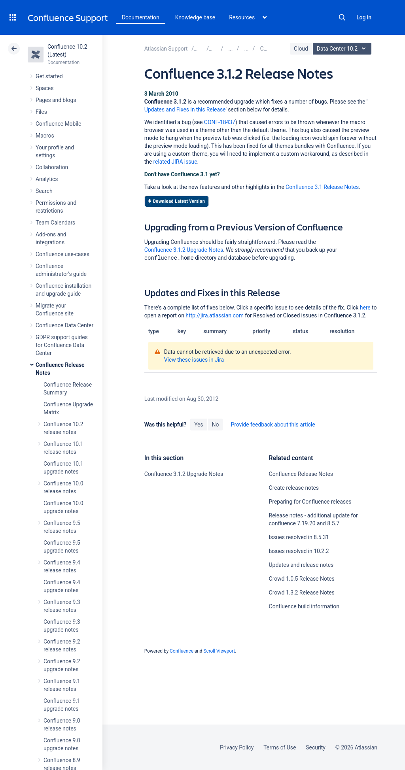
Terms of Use (279, 747)
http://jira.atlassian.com (214, 315)
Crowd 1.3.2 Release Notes (302, 592)
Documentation (140, 17)
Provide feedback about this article (273, 424)
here (365, 307)
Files (41, 112)
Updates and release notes (301, 565)
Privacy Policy (237, 747)
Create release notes (294, 488)
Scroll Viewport (219, 651)
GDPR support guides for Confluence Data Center (62, 345)
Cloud (301, 48)
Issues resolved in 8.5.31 (299, 537)
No (215, 424)
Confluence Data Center (64, 325)
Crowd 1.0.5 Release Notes (302, 579)
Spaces (44, 88)
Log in (363, 17)
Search (342, 17)
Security (316, 747)
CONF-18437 (219, 122)
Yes (198, 424)
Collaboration (52, 167)
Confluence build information (304, 606)
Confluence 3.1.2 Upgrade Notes (183, 250)
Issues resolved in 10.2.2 (299, 551)
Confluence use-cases (62, 254)
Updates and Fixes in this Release (185, 109)
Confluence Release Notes (301, 474)
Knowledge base (195, 17)
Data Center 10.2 (343, 49)
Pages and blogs (56, 100)
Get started (49, 76)
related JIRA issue (175, 162)
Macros (45, 135)
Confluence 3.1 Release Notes (322, 187)
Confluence (181, 651)
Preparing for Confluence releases (310, 501)
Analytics (47, 179)
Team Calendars (55, 222)
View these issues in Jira (194, 360)
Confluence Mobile (58, 124)
